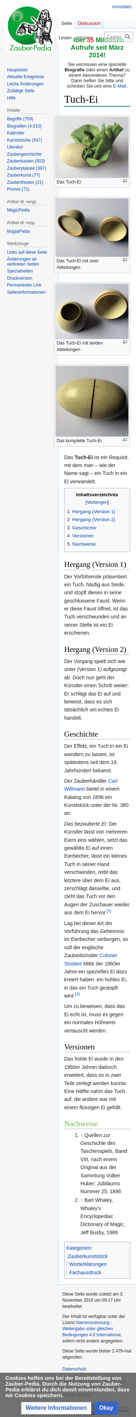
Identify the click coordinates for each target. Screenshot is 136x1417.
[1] (109, 911)
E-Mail (119, 86)
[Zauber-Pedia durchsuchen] (118, 37)
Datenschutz (74, 1369)
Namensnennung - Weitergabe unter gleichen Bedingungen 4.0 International (91, 1328)
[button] (56, 1408)
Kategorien (78, 1248)
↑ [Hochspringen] (82, 1135)
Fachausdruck (85, 1272)
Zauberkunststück (88, 1256)
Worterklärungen (88, 1264)
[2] (77, 993)
